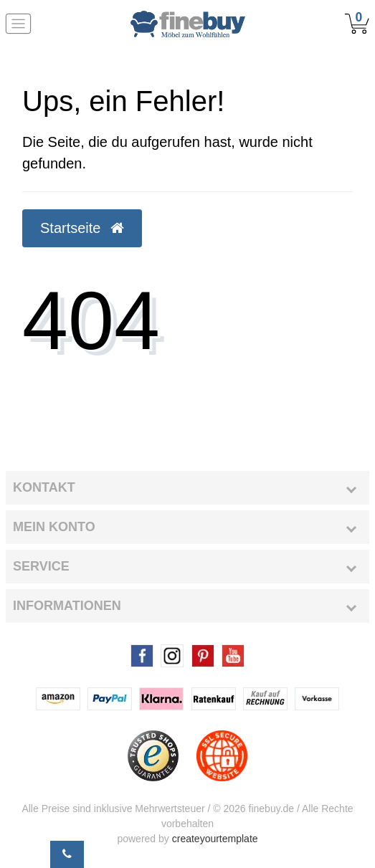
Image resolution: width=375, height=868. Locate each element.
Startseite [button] (82, 228)
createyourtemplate (215, 838)
